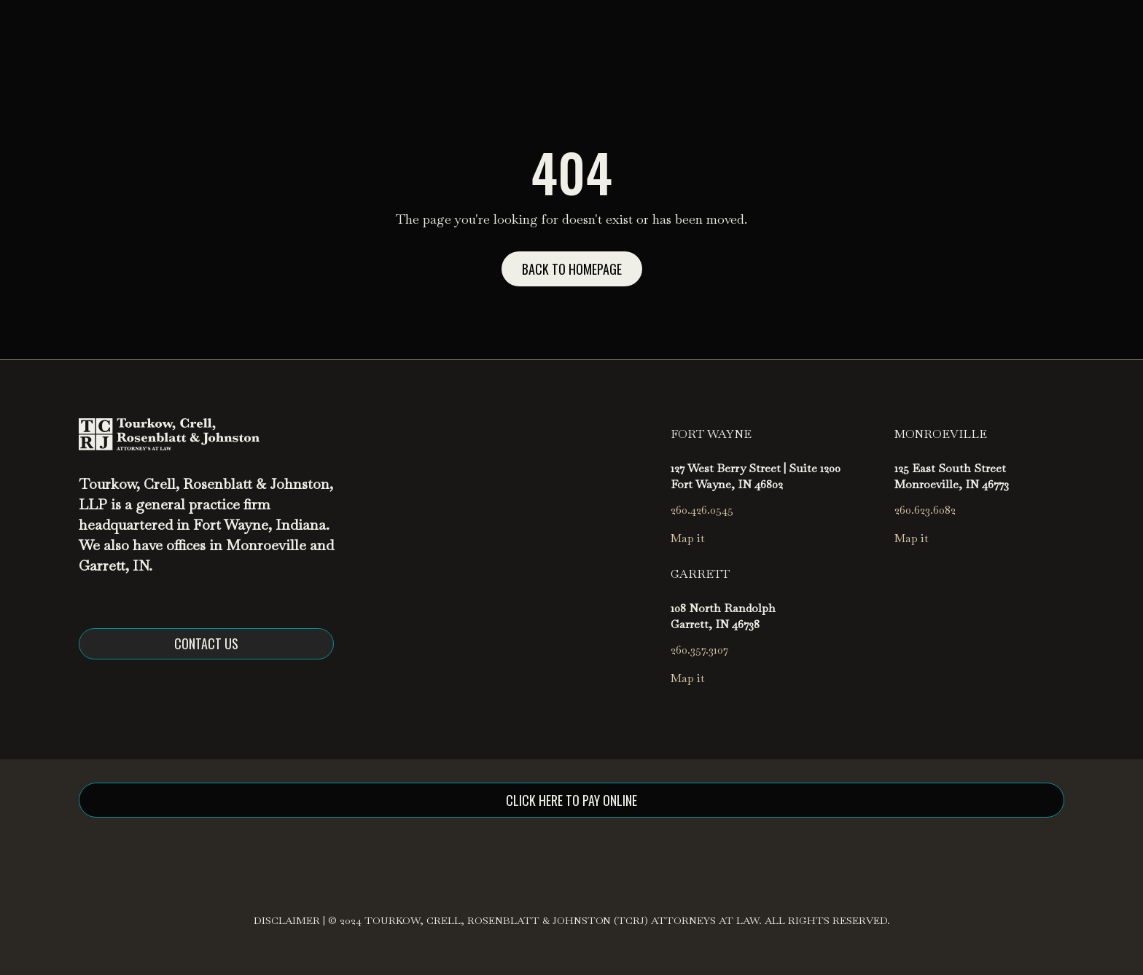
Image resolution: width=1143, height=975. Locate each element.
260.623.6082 (925, 509)
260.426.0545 (702, 509)
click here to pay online (571, 800)
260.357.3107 (699, 649)
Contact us (206, 643)
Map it (688, 538)
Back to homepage (572, 268)
